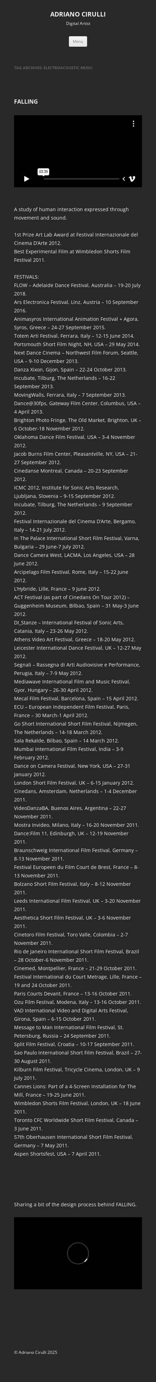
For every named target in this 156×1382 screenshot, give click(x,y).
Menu (78, 41)
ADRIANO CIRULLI (78, 14)
